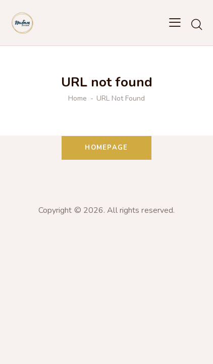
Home (77, 98)
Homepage (106, 147)
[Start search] (196, 24)
